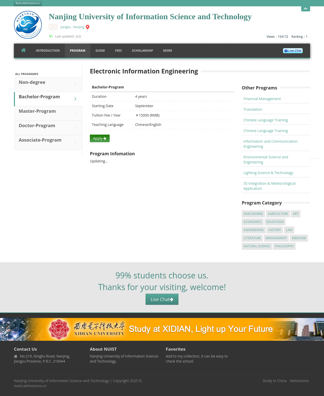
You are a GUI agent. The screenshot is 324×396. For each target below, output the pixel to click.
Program (77, 50)
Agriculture (278, 214)
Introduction (48, 50)
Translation (253, 109)
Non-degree (49, 84)
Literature (252, 238)
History (275, 230)
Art (295, 214)
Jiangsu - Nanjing (72, 27)
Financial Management (262, 98)
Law (289, 230)
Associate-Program (49, 142)
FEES (118, 50)
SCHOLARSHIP (142, 50)
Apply (99, 138)
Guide (100, 50)
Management (276, 238)
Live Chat (162, 299)
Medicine (299, 238)
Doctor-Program (49, 127)
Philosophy (284, 246)
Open (306, 8)
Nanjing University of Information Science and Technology (61, 380)
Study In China (275, 380)
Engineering (254, 230)
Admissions (299, 380)
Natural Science (257, 246)
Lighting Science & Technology (268, 172)
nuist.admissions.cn (30, 385)
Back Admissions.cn (28, 3)
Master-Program (49, 113)
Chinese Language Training (266, 120)
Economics (252, 222)
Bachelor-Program (49, 98)
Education (275, 222)
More (167, 50)
